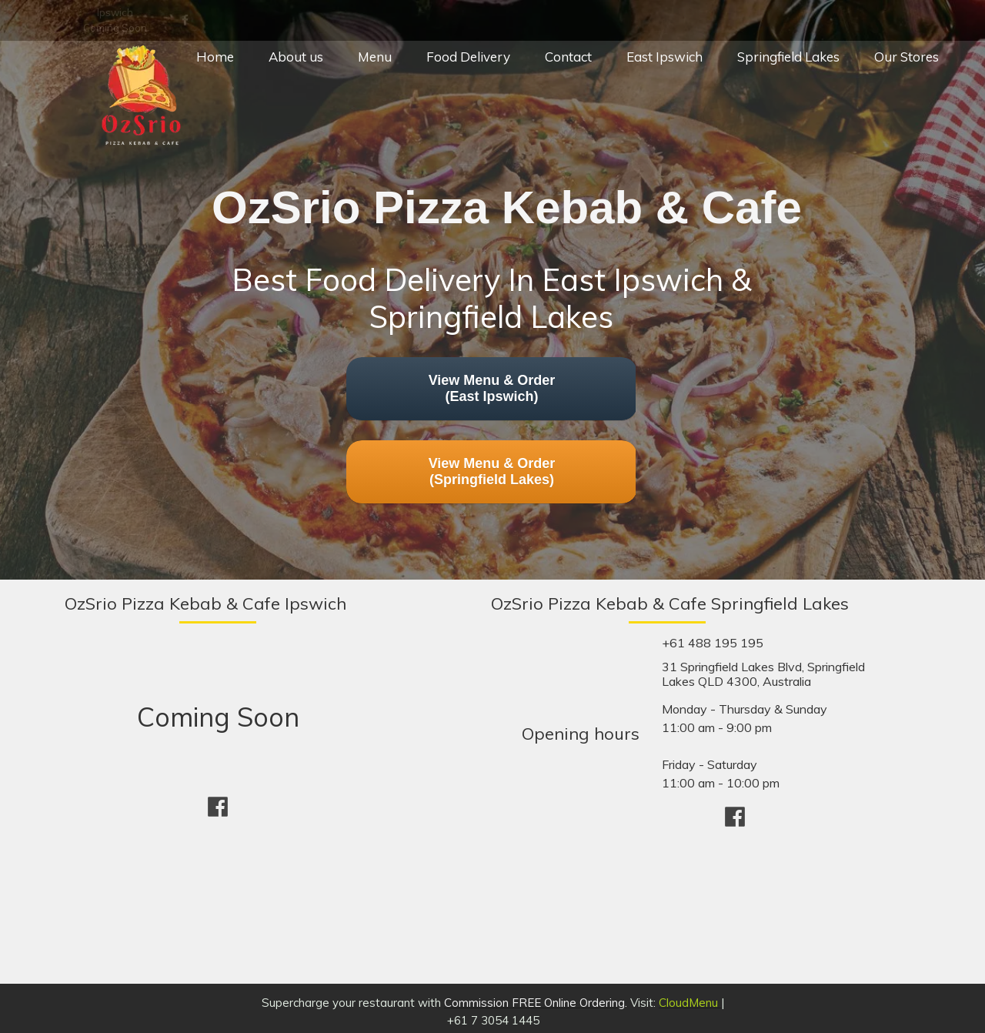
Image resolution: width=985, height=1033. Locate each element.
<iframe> (719, 902)
